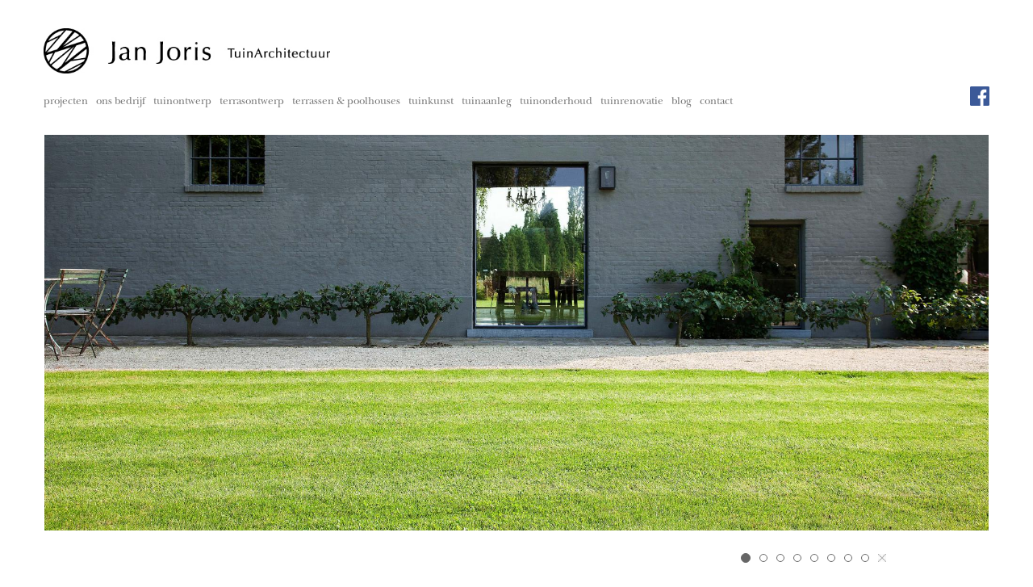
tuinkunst (431, 102)
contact (716, 102)
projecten (66, 102)
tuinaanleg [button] (487, 102)
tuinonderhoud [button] (556, 102)
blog (681, 102)
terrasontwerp (252, 102)
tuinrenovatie (631, 102)
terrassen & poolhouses (346, 102)
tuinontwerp (182, 102)
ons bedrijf (120, 102)
